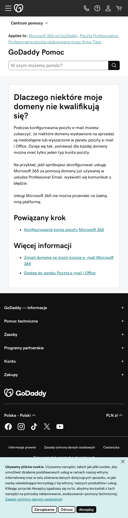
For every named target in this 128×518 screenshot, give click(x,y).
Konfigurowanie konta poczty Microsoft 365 (64, 229)
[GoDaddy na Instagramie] (21, 429)
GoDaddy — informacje (25, 307)
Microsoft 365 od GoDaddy (53, 35)
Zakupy (11, 374)
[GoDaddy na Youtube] (60, 429)
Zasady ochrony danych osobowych (69, 447)
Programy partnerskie (24, 348)
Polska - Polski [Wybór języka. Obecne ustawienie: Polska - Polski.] (20, 415)
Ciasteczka (111, 447)
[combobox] (58, 65)
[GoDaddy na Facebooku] (8, 429)
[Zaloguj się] (108, 8)
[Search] (114, 65)
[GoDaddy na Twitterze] (47, 429)
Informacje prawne (22, 447)
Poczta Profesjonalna (98, 35)
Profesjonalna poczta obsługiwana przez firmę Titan (54, 42)
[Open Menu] (6, 8)
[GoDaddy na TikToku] (34, 429)
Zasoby (10, 334)
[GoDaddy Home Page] (25, 393)
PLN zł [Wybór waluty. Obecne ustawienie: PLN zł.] (115, 415)
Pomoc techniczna (21, 321)
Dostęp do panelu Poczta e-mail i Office (59, 273)
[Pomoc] (97, 8)
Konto (10, 361)
